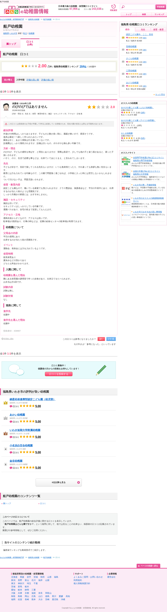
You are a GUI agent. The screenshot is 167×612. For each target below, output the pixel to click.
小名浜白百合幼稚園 (21, 445)
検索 (144, 14)
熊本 (34, 599)
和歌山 (48, 593)
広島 (34, 596)
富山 (27, 580)
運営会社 (111, 577)
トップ (128, 14)
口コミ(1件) (30, 43)
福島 (56, 577)
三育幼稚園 (131, 70)
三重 (34, 590)
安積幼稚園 (131, 46)
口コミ (43, 503)
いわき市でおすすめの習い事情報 (147, 212)
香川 (54, 596)
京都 (27, 593)
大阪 (13, 593)
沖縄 (63, 599)
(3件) (145, 50)
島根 (20, 596)
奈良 (40, 593)
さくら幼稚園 (132, 58)
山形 (49, 577)
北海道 (14, 577)
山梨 (47, 580)
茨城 (13, 586)
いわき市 (13, 33)
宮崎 (47, 599)
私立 (25, 33)
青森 (22, 577)
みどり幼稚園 (132, 82)
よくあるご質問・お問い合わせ (88, 577)
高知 (68, 596)
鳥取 (13, 596)
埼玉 (29, 583)
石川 (34, 580)
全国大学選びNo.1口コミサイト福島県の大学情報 (146, 172)
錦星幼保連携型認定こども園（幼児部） (33, 399)
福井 (40, 580)
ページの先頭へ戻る (149, 566)
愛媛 (61, 596)
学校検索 (161, 7)
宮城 (36, 577)
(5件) (145, 38)
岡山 (27, 596)
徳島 (47, 596)
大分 (40, 599)
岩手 (29, 577)
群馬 (20, 586)
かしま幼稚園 (127, 133)
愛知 (13, 590)
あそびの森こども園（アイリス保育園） (138, 120)
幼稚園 (31, 33)
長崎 (27, 599)
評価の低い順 (47, 80)
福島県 (6, 33)
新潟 (13, 580)
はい (101, 339)
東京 (13, 583)
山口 (40, 596)
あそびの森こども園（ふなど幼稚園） (137, 107)
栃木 (27, 586)
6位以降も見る (58, 482)
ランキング (159, 14)
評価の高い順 (33, 80)
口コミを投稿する (58, 374)
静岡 (27, 590)
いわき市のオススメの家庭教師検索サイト (148, 199)
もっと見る (160, 94)
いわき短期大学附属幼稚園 (25, 430)
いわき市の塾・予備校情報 (144, 185)
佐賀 (20, 599)
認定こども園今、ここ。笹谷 (139, 34)
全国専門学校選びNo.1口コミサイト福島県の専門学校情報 (148, 159)
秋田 (42, 577)
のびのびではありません (29, 106)
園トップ (11, 43)
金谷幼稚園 (16, 461)
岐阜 (20, 590)
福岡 (13, 599)
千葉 (36, 583)
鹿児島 (55, 599)
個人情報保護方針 (82, 583)
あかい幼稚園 (17, 414)
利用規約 (78, 580)
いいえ (111, 339)
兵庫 (20, 593)
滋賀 (34, 593)
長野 (20, 580)
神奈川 (21, 583)
